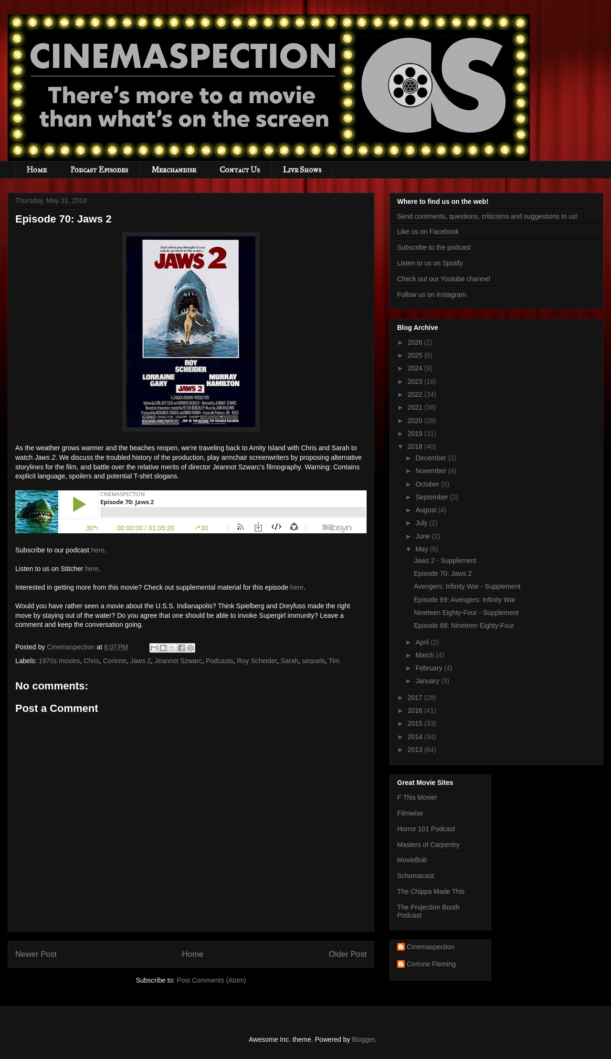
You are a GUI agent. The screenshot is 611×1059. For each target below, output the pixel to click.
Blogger (363, 1039)
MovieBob (412, 860)
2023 (416, 381)
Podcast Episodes (99, 169)
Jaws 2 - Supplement (445, 560)
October (428, 484)
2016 (416, 710)
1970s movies (59, 661)
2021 (416, 407)
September (432, 497)
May (422, 549)
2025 (416, 355)
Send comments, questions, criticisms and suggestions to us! (487, 216)
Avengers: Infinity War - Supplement (467, 586)
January (428, 681)
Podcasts (219, 661)
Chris (91, 661)
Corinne (114, 661)
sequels (313, 661)
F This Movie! (417, 797)
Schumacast (415, 875)
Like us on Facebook (428, 231)
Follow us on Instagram (431, 294)
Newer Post (36, 954)
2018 (416, 446)
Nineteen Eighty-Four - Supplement (466, 612)
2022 (416, 394)
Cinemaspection (430, 947)
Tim (334, 661)
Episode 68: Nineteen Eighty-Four (464, 625)
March (425, 655)
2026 (416, 342)
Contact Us (240, 169)
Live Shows (302, 169)
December (431, 458)
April (423, 642)
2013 (416, 749)
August (426, 510)
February (429, 668)
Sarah (289, 661)
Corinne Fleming (431, 964)
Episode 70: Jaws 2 (443, 573)
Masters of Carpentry (428, 844)
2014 (416, 737)
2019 (416, 433)
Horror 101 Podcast (426, 829)
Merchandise (173, 169)
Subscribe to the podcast (434, 247)
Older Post (348, 954)
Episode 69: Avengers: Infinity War (465, 600)
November (431, 471)
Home (37, 169)
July (422, 523)
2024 (416, 368)
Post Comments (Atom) (211, 980)
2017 (416, 697)
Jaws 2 (140, 661)
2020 (416, 420)
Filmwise (410, 813)
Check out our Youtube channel (443, 279)
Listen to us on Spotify (430, 263)
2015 (416, 723)
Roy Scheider (257, 661)
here (98, 550)
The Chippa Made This (430, 891)
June (423, 536)
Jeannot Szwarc (178, 661)
